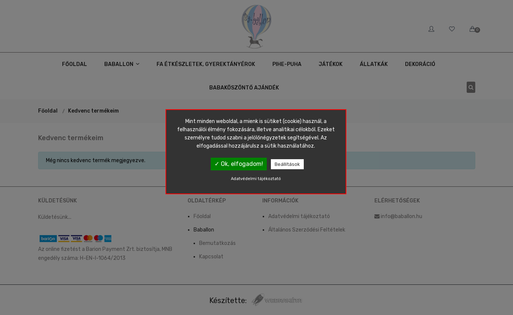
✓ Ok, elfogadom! (238, 163)
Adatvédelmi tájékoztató (256, 178)
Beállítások (287, 164)
